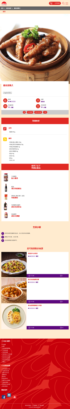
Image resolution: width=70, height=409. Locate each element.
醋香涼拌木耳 (5, 372)
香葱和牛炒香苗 (33, 253)
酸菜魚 (4, 376)
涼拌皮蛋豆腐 (5, 370)
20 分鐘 (31, 302)
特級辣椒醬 (5, 352)
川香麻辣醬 (5, 350)
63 (61, 328)
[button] (63, 3)
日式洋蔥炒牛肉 (6, 369)
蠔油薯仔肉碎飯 (6, 384)
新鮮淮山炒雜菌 (6, 380)
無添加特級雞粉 (6, 360)
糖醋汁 (4, 361)
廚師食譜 (8, 8)
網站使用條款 (28, 405)
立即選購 (57, 3)
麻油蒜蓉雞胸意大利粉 (35, 305)
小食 (45, 112)
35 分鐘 (31, 276)
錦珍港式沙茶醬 (6, 356)
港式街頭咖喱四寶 (33, 279)
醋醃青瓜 (4, 374)
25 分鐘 (31, 328)
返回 (4, 11)
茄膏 (3, 346)
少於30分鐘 (38, 112)
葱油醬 (4, 344)
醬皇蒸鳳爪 (5, 386)
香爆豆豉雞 (5, 382)
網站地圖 (42, 405)
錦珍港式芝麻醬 (6, 358)
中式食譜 (30, 112)
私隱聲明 (35, 405)
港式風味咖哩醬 (6, 348)
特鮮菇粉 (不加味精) (7, 354)
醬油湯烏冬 (5, 378)
